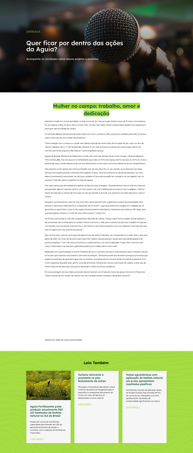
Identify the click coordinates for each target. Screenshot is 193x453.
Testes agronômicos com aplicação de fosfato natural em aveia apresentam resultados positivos (144, 379)
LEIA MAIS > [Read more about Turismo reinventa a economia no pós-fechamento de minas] (85, 404)
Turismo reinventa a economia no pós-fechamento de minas (92, 377)
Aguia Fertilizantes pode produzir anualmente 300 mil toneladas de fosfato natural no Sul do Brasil (46, 411)
